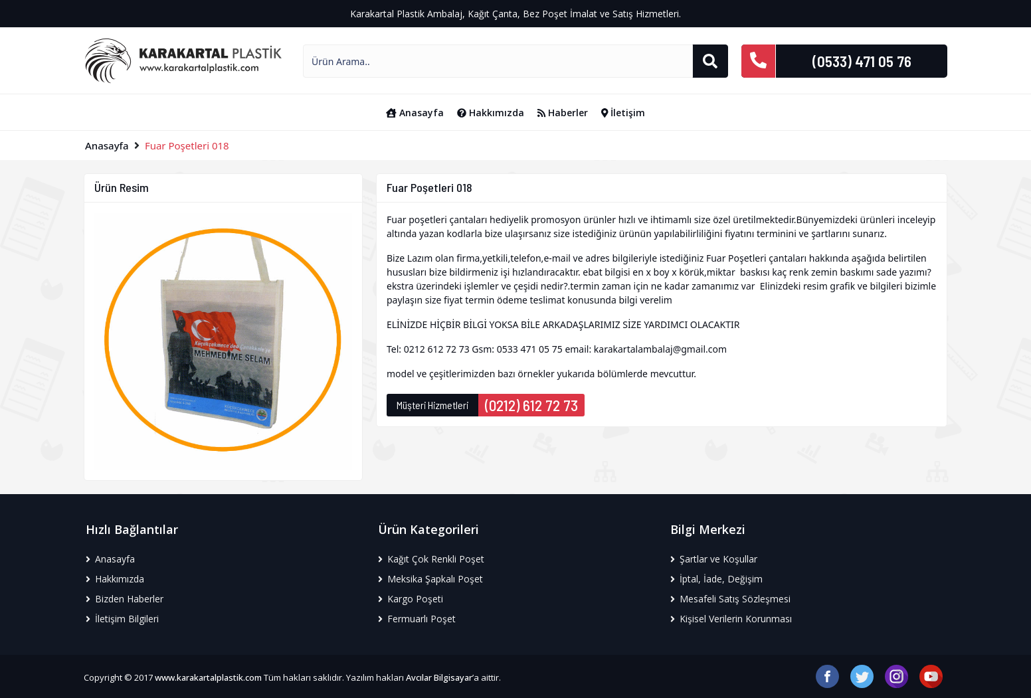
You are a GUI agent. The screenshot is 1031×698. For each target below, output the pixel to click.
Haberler (562, 112)
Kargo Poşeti (410, 598)
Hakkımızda (490, 112)
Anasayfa (415, 112)
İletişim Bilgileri (122, 618)
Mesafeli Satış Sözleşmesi (730, 598)
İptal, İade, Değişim (716, 578)
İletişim (623, 112)
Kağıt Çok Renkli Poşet (431, 559)
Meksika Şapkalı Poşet (430, 578)
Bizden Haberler (124, 598)
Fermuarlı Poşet (417, 618)
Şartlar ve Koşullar (713, 559)
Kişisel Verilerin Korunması (731, 618)
